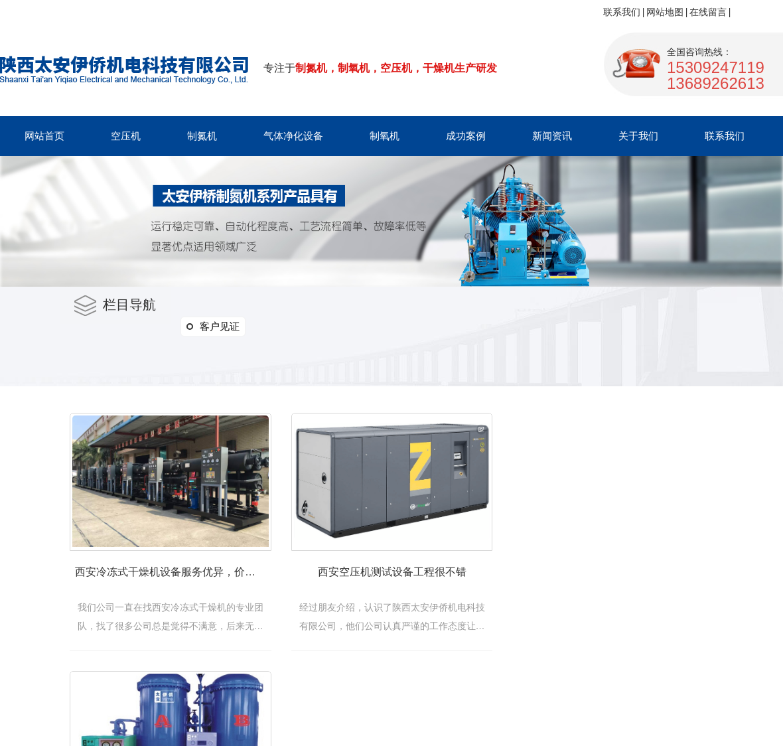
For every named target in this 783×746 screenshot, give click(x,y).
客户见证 (213, 326)
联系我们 (621, 12)
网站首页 (44, 135)
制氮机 (202, 135)
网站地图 (664, 12)
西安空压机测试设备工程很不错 (410, 578)
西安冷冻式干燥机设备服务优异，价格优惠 (176, 578)
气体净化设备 (293, 135)
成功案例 (466, 135)
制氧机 (384, 135)
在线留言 (708, 12)
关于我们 (638, 135)
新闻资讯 (552, 135)
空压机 (126, 135)
